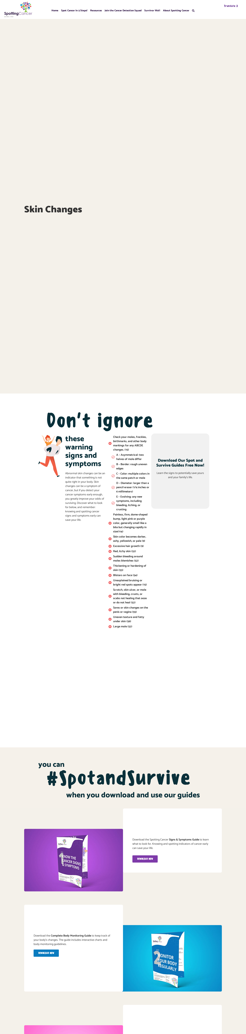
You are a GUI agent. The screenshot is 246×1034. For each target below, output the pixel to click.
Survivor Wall (152, 10)
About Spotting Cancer (176, 10)
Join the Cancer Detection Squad (123, 10)
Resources (96, 10)
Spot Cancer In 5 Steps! (74, 10)
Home (54, 10)
